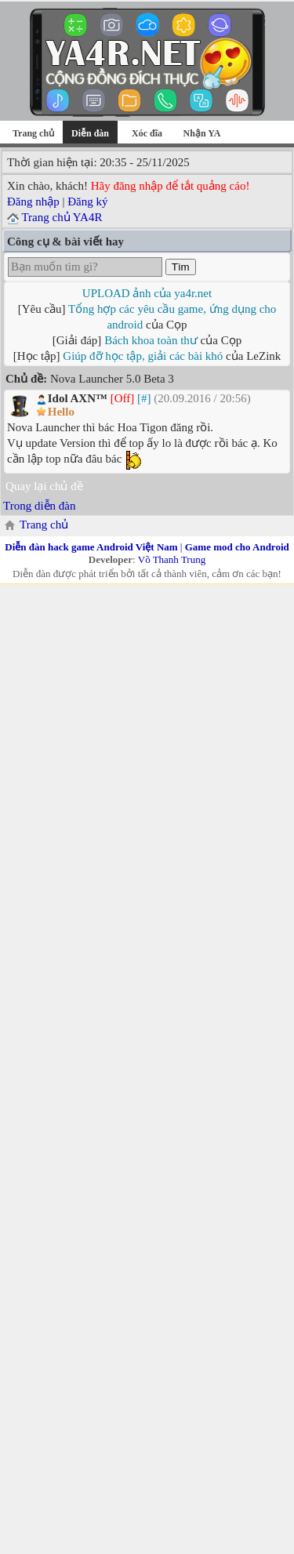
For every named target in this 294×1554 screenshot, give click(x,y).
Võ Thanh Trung (171, 559)
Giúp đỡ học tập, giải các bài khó (143, 356)
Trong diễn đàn (39, 505)
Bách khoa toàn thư (151, 340)
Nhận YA (202, 133)
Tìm (181, 267)
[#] (144, 398)
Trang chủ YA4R (61, 217)
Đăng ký (87, 201)
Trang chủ (33, 133)
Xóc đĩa (147, 133)
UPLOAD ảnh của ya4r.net (147, 293)
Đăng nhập (33, 201)
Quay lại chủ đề (44, 486)
